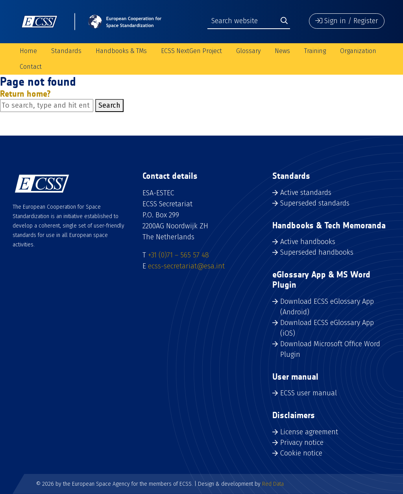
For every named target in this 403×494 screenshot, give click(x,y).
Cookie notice (301, 453)
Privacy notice (302, 442)
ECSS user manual (308, 393)
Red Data (273, 484)
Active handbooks (307, 241)
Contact (31, 66)
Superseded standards (314, 203)
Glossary (248, 51)
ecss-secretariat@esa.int (186, 266)
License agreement (309, 432)
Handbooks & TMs (121, 51)
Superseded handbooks (316, 252)
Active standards (305, 192)
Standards (66, 51)
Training (315, 51)
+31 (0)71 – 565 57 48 (178, 255)
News (282, 51)
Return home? (25, 93)
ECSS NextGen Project (191, 51)
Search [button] (109, 105)
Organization (358, 51)
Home (28, 51)
